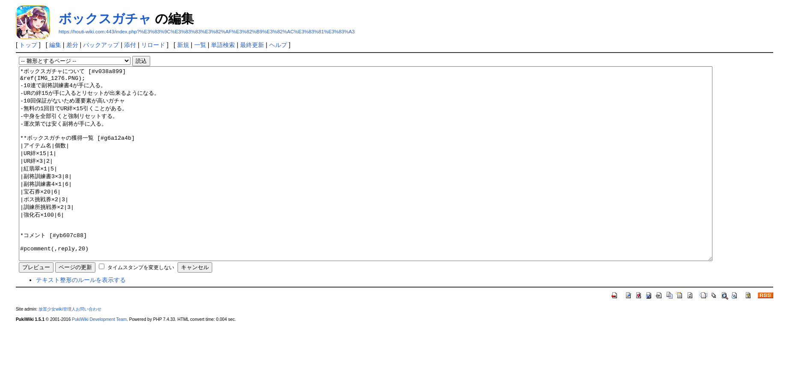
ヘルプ (278, 44)
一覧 (200, 44)
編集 (55, 44)
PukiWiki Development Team (99, 357)
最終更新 (252, 44)
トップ (28, 44)
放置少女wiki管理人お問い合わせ (70, 347)
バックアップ (101, 44)
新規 (183, 44)
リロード (153, 44)
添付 (130, 44)
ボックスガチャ (105, 19)
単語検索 (223, 44)
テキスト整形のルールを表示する (81, 318)
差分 (72, 44)
